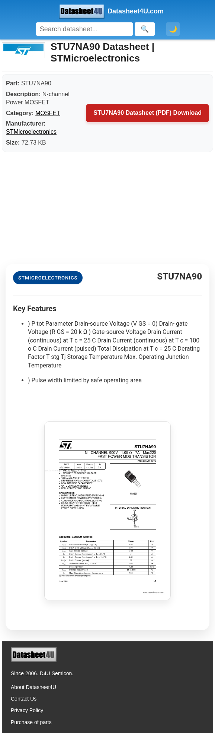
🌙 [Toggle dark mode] (173, 29)
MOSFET (47, 113)
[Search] (84, 29)
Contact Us (23, 699)
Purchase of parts (31, 722)
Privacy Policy (27, 710)
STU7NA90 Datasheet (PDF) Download (147, 113)
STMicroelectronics (31, 132)
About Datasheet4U (33, 687)
